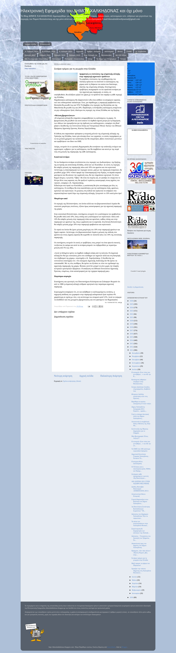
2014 (132, 340)
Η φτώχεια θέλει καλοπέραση (137, 462)
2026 (132, 301)
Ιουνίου (134, 577)
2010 (132, 597)
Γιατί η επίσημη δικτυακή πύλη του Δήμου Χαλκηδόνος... (140, 416)
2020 (132, 321)
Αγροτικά (79, 51)
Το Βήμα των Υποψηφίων (106, 59)
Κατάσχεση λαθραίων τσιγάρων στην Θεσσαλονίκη (138, 382)
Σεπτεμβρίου (136, 363)
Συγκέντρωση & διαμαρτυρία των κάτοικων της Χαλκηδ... (140, 531)
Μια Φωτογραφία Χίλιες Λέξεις (36, 59)
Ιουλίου (135, 369)
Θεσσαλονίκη (106, 55)
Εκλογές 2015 (45, 55)
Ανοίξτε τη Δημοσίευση (135, 287)
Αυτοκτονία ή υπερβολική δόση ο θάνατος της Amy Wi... (140, 424)
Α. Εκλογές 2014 (31, 51)
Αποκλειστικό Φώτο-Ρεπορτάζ (138, 495)
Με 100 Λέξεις (121, 55)
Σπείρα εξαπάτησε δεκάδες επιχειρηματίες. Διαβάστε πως (140, 389)
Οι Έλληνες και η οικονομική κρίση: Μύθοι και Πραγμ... (141, 469)
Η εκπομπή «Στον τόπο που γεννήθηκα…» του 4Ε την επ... (141, 444)
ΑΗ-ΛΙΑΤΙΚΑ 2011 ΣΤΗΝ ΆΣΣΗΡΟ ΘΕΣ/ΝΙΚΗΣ (140, 482)
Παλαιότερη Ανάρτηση (111, 376)
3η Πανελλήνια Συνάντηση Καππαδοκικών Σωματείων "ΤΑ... (140, 509)
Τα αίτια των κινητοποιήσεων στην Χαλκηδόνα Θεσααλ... (139, 523)
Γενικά (129, 51)
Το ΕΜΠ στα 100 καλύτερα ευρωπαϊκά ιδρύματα (140, 450)
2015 (132, 337)
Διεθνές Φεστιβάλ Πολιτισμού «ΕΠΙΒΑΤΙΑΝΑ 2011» (140, 489)
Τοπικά (122, 59)
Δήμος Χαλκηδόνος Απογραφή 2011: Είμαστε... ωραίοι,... (139, 409)
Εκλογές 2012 (30, 55)
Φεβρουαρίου (137, 590)
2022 (132, 314)
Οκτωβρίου (136, 360)
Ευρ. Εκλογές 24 (90, 55)
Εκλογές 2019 (59, 55)
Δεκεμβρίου (136, 353)
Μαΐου (134, 580)
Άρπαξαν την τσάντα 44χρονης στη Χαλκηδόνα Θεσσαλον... (141, 571)
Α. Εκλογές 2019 (48, 51)
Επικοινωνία (45, 44)
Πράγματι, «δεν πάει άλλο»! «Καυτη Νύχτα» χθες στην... (141, 553)
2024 (132, 307)
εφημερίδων (43, 143)
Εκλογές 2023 (74, 55)
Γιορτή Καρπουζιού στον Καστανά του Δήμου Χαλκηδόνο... (139, 501)
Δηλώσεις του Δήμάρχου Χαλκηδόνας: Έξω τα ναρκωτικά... (139, 516)
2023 (132, 311)
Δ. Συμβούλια (141, 51)
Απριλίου (135, 583)
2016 (132, 334)
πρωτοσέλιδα (35, 143)
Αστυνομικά (109, 51)
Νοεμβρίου (136, 356)
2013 (132, 343)
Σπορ (90, 59)
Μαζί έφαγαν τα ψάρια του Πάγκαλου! (140, 564)
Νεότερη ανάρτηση (63, 376)
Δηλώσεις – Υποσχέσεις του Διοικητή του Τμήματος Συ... (141, 538)
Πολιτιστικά (56, 59)
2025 (132, 304)
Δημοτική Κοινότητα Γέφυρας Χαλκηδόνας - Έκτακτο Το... (140, 456)
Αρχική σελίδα (30, 44)
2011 (132, 350)
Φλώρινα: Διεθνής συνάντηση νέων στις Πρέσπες (139, 396)
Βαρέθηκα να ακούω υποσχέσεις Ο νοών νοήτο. (141, 403)
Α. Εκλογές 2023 (65, 51)
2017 (132, 330)
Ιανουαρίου (136, 593)
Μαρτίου (135, 587)
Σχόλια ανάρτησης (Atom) (72, 381)
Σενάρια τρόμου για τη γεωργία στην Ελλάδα (139, 559)
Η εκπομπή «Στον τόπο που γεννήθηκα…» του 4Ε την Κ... (141, 374)
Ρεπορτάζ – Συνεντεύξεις (74, 59)
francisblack (111, 647)
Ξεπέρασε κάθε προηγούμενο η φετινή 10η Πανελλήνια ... (139, 476)
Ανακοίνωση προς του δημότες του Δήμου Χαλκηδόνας (138, 545)
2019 (132, 324)
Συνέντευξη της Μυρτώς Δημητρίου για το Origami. (139, 431)
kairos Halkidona (140, 130)
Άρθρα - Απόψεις (93, 51)
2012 (132, 347)
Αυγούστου (136, 366)
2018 (132, 327)
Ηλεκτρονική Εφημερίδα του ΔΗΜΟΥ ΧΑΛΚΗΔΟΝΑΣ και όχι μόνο (81, 10)
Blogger (124, 647)
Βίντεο (120, 51)
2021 (132, 317)
